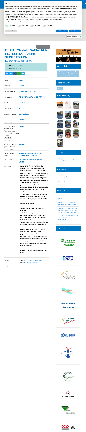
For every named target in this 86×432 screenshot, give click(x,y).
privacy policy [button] (52, 6)
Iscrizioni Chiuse (43, 47)
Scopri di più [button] (11, 31)
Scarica (60, 88)
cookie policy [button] (17, 9)
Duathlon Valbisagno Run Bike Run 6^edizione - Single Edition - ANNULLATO (68, 73)
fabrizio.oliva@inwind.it (31, 263)
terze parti (30, 11)
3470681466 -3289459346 (33, 260)
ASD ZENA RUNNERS (19, 61)
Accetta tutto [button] (74, 31)
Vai (20, 267)
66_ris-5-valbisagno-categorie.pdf (67, 182)
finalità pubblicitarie (23, 14)
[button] (80, 4)
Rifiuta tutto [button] (62, 31)
